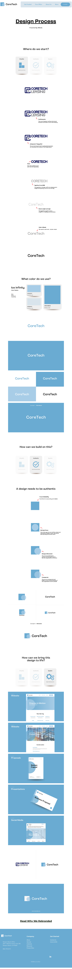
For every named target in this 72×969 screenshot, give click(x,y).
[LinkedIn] (50, 956)
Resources (29, 946)
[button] (27, 4)
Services (29, 942)
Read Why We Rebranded (36, 921)
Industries (29, 944)
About (28, 940)
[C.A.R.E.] (65, 4)
